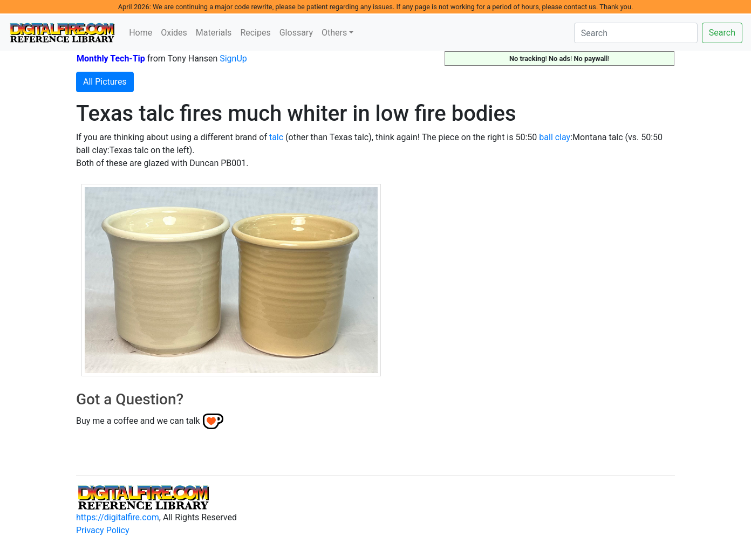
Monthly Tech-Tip (111, 58)
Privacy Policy (102, 530)
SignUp (233, 58)
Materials (214, 32)
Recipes (255, 32)
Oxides (174, 32)
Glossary (296, 32)
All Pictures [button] (105, 82)
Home (140, 32)
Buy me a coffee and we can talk (138, 421)
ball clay (554, 137)
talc (276, 137)
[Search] (636, 33)
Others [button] (334, 32)
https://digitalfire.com (117, 517)
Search (722, 32)
